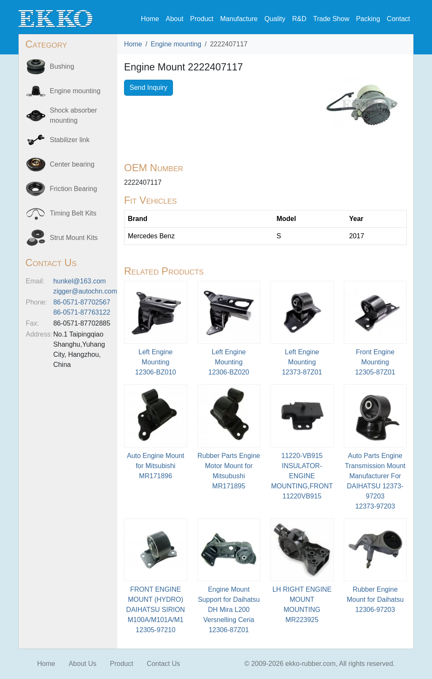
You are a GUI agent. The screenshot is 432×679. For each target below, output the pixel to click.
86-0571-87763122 (81, 312)
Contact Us (163, 663)
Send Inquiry (148, 87)
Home (150, 18)
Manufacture (239, 18)
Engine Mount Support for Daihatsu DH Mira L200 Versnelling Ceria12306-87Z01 (229, 609)
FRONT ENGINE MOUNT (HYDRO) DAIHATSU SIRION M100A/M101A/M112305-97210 (155, 609)
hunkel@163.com (79, 281)
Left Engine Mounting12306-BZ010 (155, 362)
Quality (275, 18)
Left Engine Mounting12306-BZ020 (228, 362)
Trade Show (331, 18)
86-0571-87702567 (81, 302)
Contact (398, 18)
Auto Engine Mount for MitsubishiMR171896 (155, 466)
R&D (299, 18)
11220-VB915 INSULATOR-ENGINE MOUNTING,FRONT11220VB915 (302, 476)
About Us (83, 663)
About (175, 18)
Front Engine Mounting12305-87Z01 (375, 362)
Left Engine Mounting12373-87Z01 (302, 362)
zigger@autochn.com (85, 291)
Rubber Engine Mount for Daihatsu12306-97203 (375, 599)
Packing (368, 18)
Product (201, 18)
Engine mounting (176, 44)
